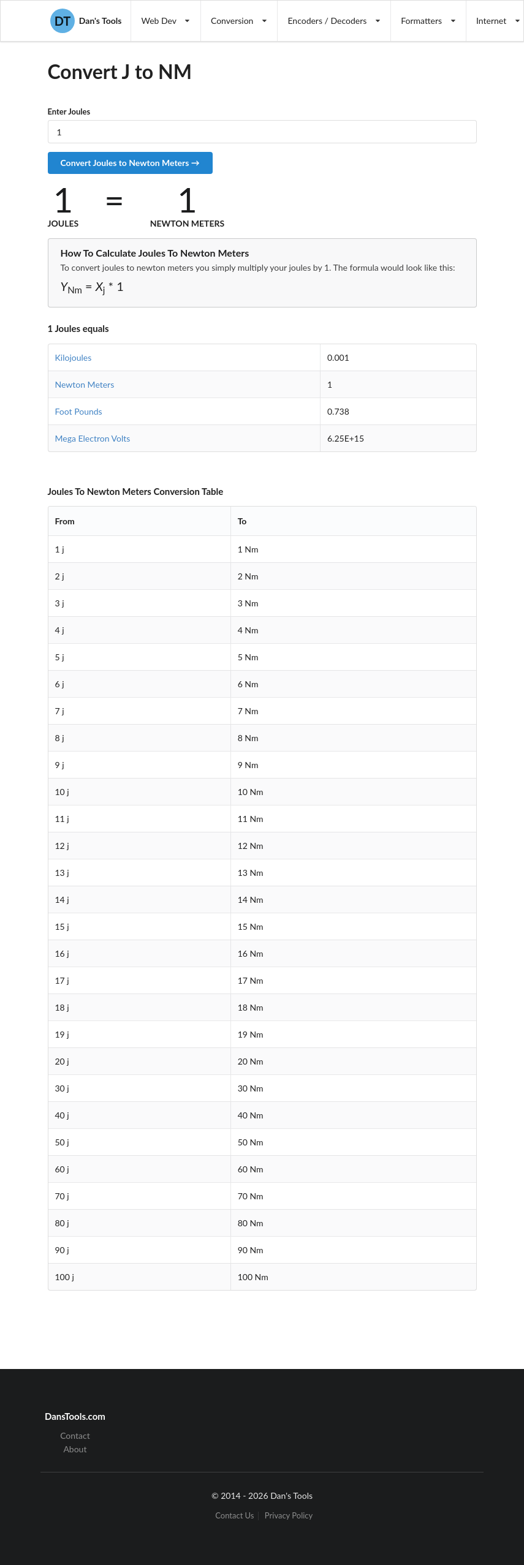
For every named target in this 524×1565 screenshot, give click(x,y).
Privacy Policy (289, 1516)
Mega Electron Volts (93, 438)
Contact (75, 1436)
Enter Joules (69, 111)
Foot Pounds (78, 411)
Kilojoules (73, 357)
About (74, 1449)
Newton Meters (85, 384)
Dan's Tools (85, 21)
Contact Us (234, 1516)
